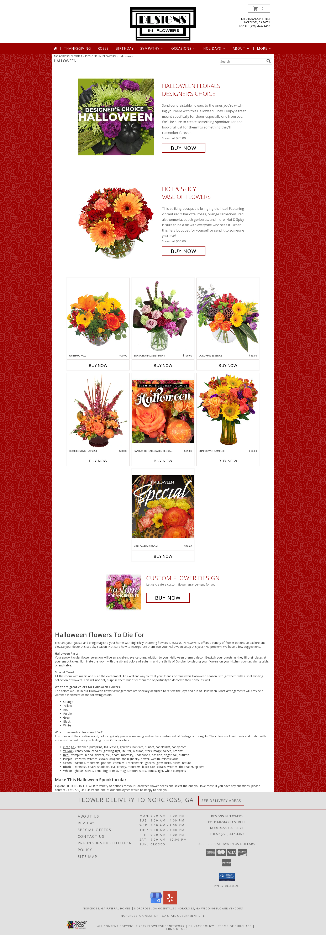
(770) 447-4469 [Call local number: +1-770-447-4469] (259, 26)
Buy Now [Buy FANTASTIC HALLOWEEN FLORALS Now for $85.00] (163, 461)
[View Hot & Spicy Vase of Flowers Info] (119, 220)
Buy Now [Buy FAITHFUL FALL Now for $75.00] (98, 365)
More (264, 48)
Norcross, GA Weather (139, 915)
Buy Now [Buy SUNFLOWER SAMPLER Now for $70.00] (228, 461)
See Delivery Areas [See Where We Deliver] (221, 800)
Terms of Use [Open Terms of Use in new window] (176, 928)
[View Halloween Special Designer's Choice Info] (163, 506)
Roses (103, 48)
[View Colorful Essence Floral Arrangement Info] (228, 315)
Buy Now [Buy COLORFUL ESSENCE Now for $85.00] (228, 365)
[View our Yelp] (170, 903)
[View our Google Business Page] (156, 903)
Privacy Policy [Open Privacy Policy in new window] (201, 926)
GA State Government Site (183, 915)
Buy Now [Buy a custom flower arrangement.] (168, 597)
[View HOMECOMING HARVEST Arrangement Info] (98, 411)
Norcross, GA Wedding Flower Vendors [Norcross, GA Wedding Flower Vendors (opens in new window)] (210, 908)
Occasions (183, 48)
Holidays (214, 48)
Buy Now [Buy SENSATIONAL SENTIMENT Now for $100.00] (163, 365)
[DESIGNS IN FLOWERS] (163, 24)
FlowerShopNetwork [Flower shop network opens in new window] (166, 926)
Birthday (124, 48)
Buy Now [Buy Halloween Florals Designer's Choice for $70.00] (183, 147)
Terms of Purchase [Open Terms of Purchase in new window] (235, 926)
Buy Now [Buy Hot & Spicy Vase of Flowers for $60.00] (183, 251)
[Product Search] (242, 61)
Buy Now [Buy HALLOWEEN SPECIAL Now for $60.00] (163, 556)
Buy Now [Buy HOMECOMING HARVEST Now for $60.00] (98, 461)
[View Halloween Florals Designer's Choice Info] (119, 117)
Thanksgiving (77, 48)
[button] (259, 9)
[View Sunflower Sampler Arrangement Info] (228, 411)
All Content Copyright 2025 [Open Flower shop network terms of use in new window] (121, 926)
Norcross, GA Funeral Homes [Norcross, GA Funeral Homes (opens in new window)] (107, 908)
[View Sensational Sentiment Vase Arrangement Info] (163, 316)
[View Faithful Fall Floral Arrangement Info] (98, 315)
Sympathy (152, 48)
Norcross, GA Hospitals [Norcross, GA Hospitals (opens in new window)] (154, 908)
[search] (268, 61)
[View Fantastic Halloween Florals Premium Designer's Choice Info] (163, 411)
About (241, 48)
